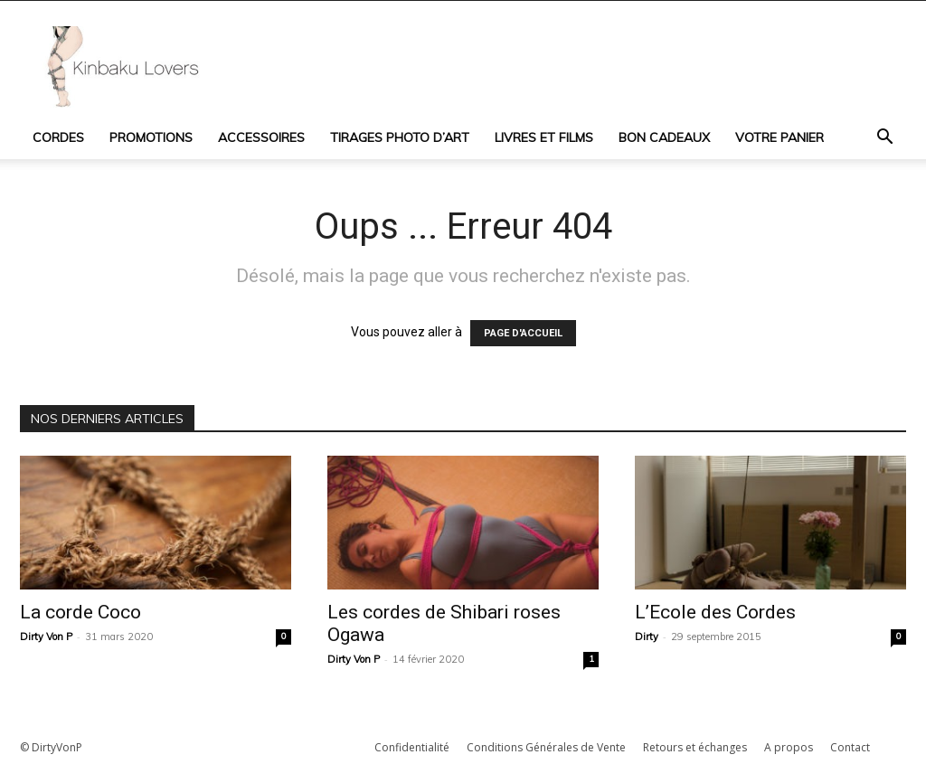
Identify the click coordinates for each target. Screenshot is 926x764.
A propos (788, 747)
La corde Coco (80, 612)
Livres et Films (544, 137)
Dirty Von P (46, 636)
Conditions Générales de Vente (546, 747)
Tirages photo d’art (399, 137)
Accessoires (261, 137)
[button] (884, 138)
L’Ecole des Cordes (715, 612)
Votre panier (779, 137)
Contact (850, 747)
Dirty (646, 636)
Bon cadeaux (664, 137)
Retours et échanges (695, 747)
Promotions (151, 137)
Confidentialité (411, 747)
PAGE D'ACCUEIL (523, 333)
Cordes (58, 137)
